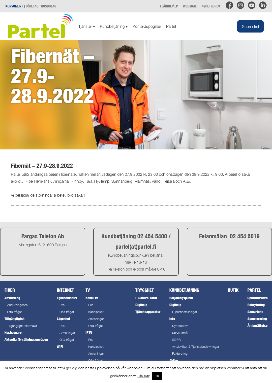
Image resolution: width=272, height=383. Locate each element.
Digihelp (141, 305)
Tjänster (86, 26)
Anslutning (12, 298)
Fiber (9, 290)
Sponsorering (257, 318)
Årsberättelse (257, 325)
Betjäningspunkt (181, 298)
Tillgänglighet (14, 318)
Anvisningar (67, 333)
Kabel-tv (92, 298)
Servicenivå (180, 333)
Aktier (173, 360)
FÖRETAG (32, 6)
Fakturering (179, 353)
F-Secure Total (146, 298)
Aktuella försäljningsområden (26, 339)
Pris (62, 305)
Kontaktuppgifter (147, 26)
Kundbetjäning (114, 26)
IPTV (89, 332)
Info (172, 318)
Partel (171, 26)
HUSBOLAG (48, 6)
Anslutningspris (17, 305)
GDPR (176, 340)
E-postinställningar (184, 312)
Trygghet (144, 290)
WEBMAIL (189, 6)
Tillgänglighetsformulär (22, 326)
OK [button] (157, 376)
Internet (65, 290)
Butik (233, 290)
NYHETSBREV (211, 6)
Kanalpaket (96, 312)
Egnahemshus (67, 298)
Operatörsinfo (257, 298)
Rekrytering (256, 305)
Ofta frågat (14, 312)
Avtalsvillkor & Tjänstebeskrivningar (195, 346)
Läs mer (144, 376)
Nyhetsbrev (180, 326)
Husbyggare (13, 332)
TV (88, 290)
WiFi (60, 346)
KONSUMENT (14, 6)
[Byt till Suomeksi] (250, 26)
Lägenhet (63, 318)
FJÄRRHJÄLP (169, 6)
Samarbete (255, 312)
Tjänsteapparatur (147, 312)
